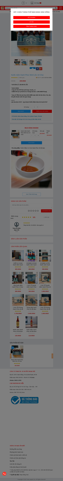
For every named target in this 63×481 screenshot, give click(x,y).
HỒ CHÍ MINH (31, 17)
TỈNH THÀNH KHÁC (31, 26)
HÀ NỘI (31, 22)
